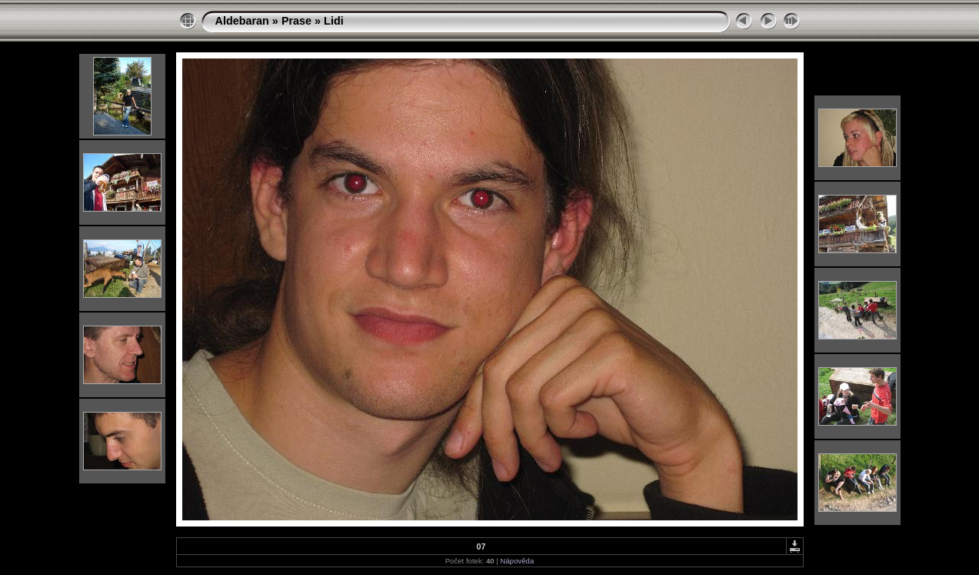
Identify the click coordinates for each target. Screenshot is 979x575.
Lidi (334, 21)
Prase (296, 21)
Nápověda (517, 561)
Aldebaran (242, 21)
